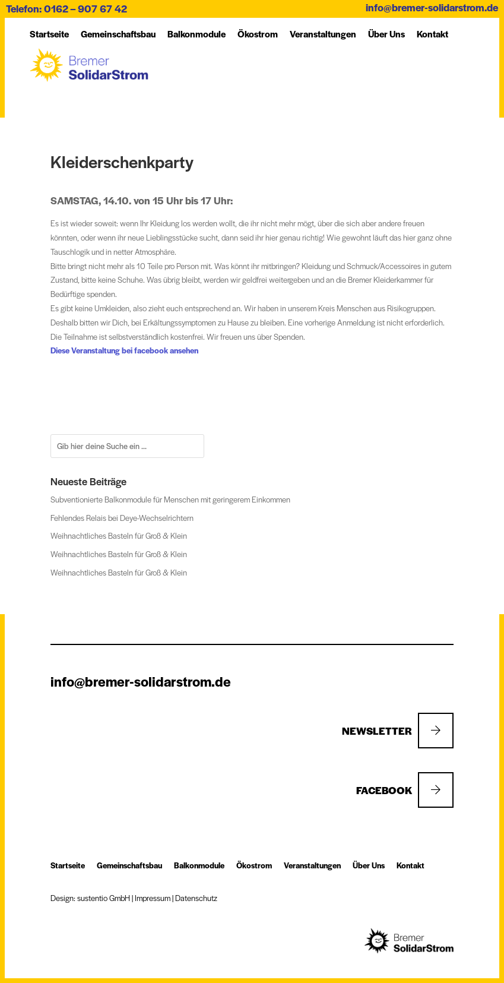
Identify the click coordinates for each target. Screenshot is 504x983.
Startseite (49, 33)
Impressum (152, 897)
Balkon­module (196, 33)
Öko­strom (257, 33)
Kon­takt (432, 33)
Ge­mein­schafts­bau (118, 33)
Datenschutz (196, 897)
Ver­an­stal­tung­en (323, 33)
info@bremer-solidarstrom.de (432, 7)
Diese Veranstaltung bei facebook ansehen (124, 350)
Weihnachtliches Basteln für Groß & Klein (118, 535)
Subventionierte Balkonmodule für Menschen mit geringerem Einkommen (170, 499)
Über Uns (386, 33)
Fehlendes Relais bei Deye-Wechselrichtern (122, 517)
